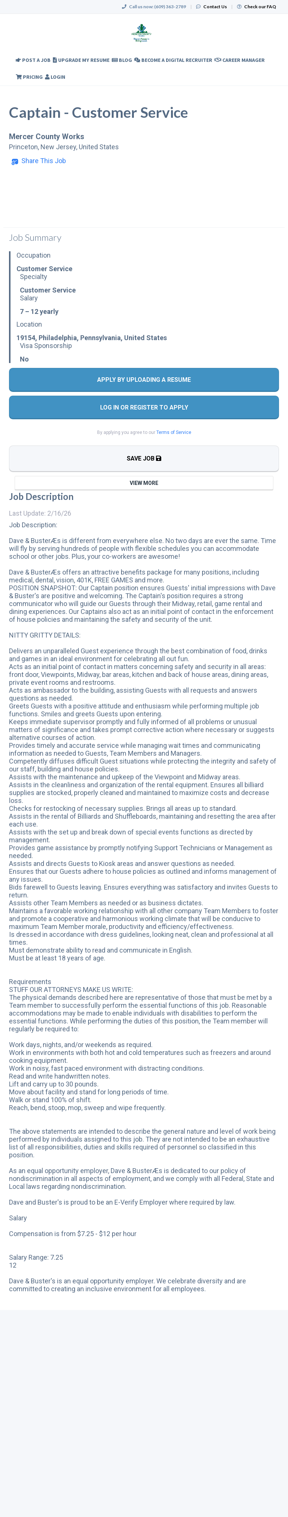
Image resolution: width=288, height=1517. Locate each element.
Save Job (144, 458)
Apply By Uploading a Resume (144, 379)
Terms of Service (173, 432)
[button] (38, 160)
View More (144, 483)
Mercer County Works (46, 136)
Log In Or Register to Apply (144, 407)
